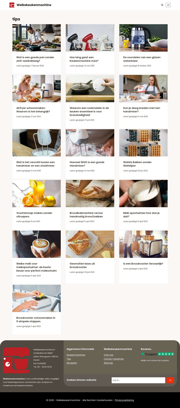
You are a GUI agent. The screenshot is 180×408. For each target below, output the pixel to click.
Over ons (108, 354)
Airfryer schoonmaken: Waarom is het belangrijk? (33, 109)
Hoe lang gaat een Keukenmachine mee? (84, 59)
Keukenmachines (76, 354)
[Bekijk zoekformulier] (162, 5)
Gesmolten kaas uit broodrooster (82, 265)
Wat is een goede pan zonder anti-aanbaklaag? (35, 59)
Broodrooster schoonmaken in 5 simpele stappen (35, 319)
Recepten (72, 363)
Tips (69, 358)
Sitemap (108, 363)
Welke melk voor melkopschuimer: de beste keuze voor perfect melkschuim (36, 267)
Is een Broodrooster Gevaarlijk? (143, 263)
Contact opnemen (114, 358)
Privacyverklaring (124, 400)
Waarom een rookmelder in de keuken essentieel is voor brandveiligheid (89, 111)
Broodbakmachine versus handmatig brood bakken (86, 214)
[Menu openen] (168, 5)
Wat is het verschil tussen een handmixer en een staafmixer (35, 163)
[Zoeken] (170, 380)
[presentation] (36, 38)
